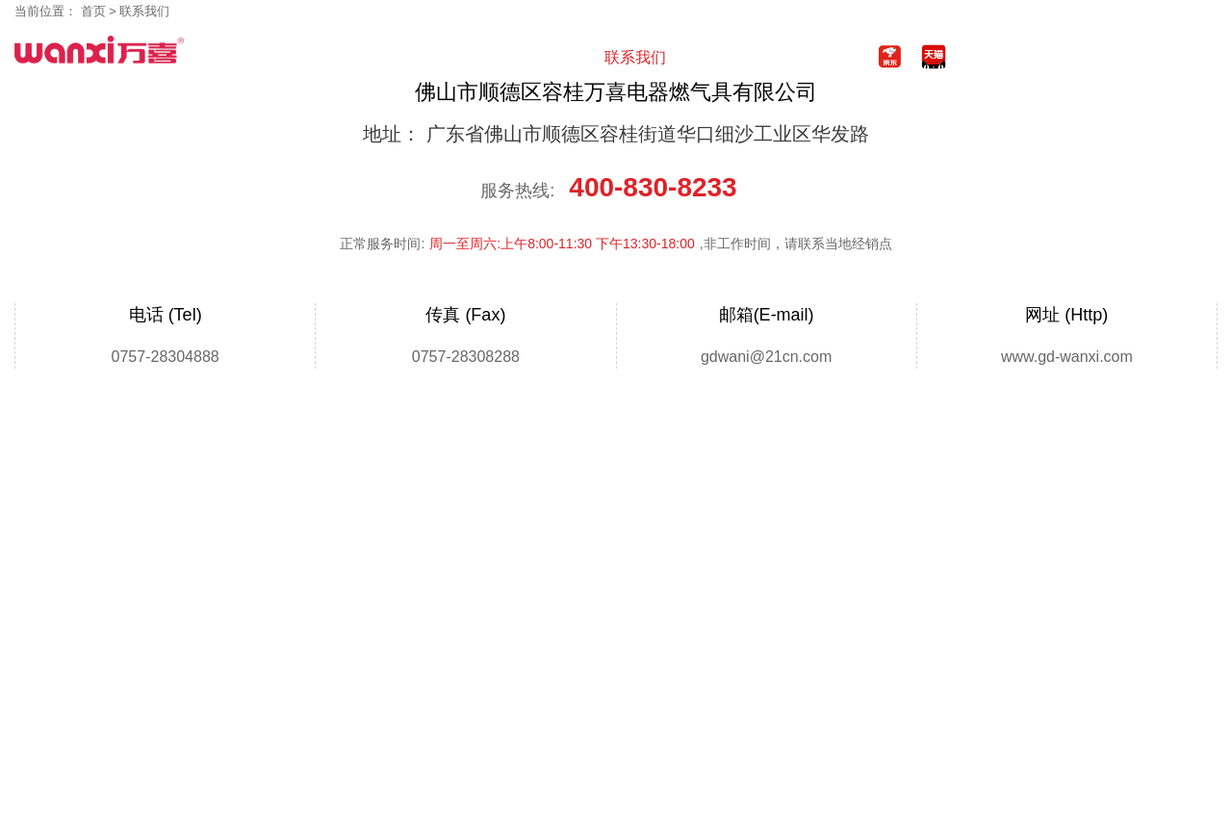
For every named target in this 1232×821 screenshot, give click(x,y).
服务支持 (563, 57)
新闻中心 (418, 57)
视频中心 (491, 57)
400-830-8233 (1124, 51)
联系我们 (635, 57)
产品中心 (346, 57)
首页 (274, 57)
